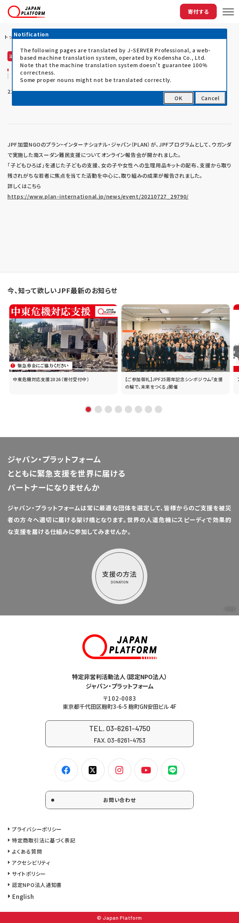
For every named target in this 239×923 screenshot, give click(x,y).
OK (178, 98)
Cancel (210, 98)
